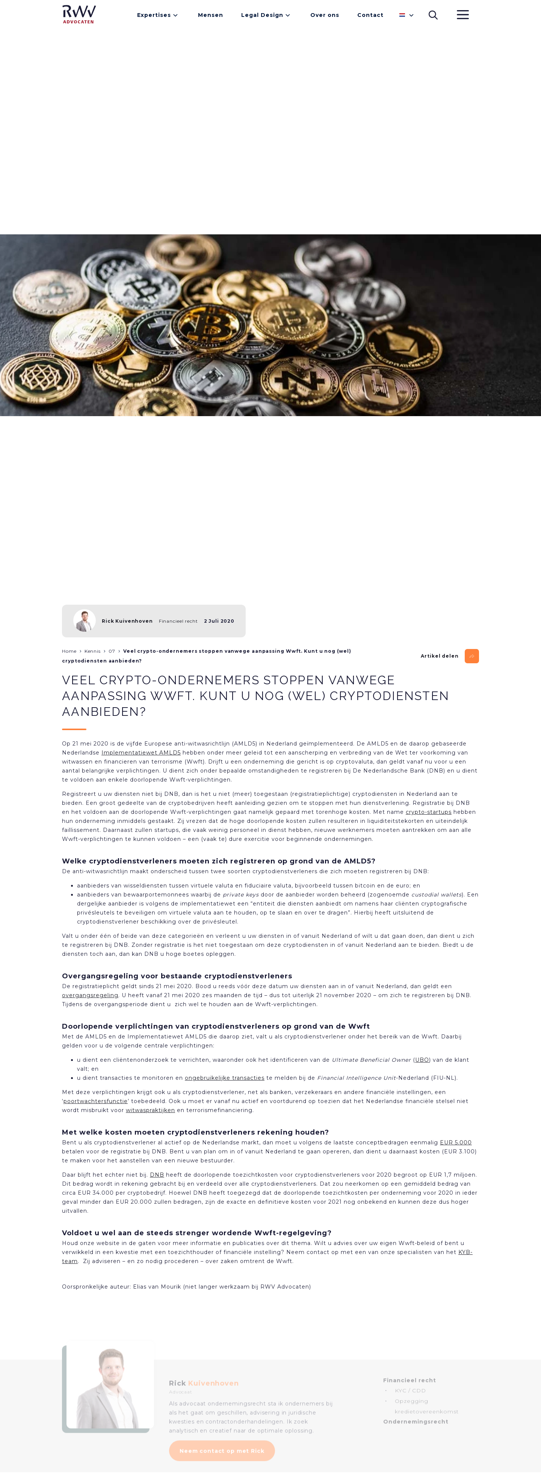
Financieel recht (178, 621)
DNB (157, 1174)
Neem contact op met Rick (222, 1460)
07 (112, 651)
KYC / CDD (410, 1400)
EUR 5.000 (456, 1142)
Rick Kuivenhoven (127, 621)
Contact (370, 15)
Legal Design (262, 15)
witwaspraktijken (150, 1110)
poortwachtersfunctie (95, 1101)
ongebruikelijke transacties (224, 1078)
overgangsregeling (90, 995)
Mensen (210, 15)
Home (69, 651)
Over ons (324, 15)
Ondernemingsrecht (416, 1431)
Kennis (93, 651)
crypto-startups (429, 812)
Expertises (154, 15)
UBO (422, 1059)
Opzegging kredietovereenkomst (427, 1416)
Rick (204, 1393)
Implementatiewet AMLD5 (141, 752)
